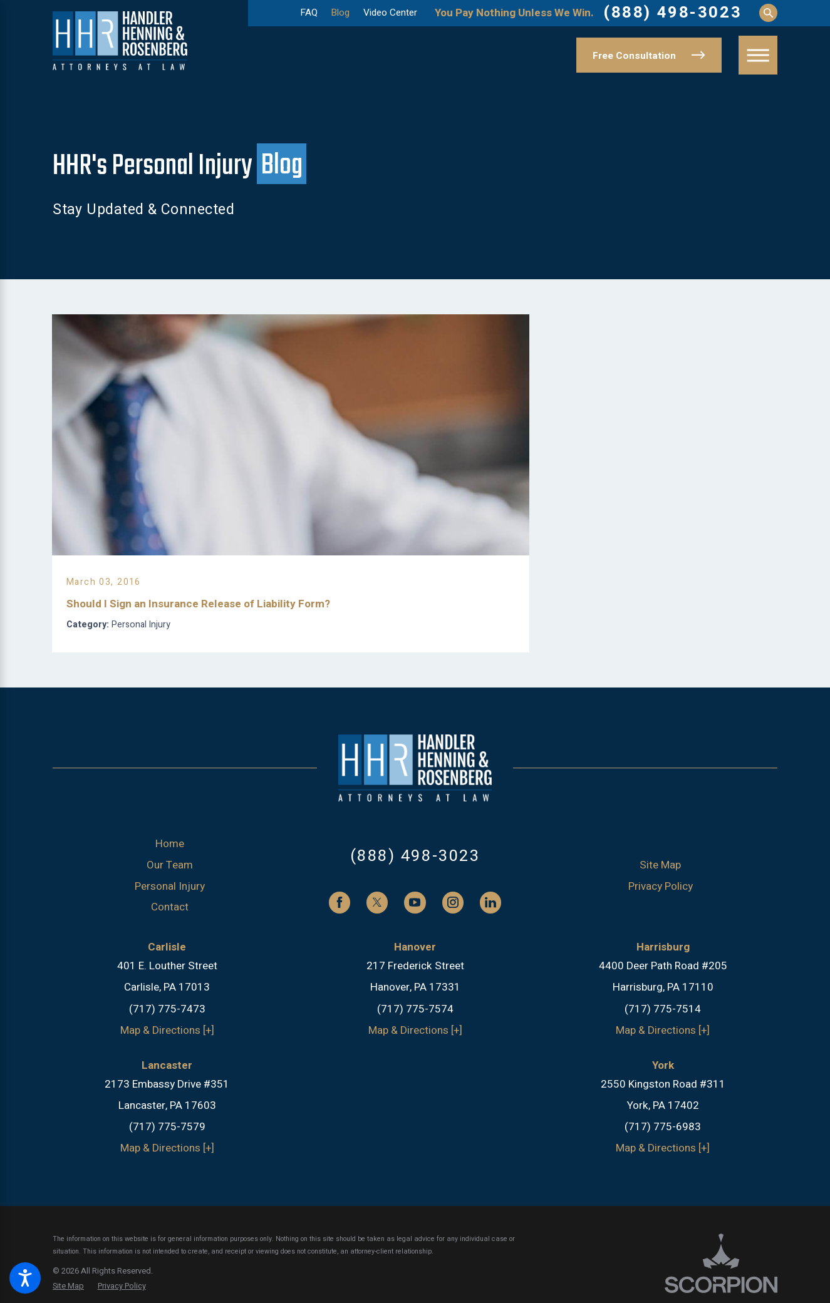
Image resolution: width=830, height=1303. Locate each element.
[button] (25, 1278)
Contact (170, 919)
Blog (340, 12)
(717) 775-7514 (663, 1021)
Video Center (390, 12)
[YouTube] (414, 914)
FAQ (309, 12)
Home (169, 856)
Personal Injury (170, 898)
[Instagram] (453, 914)
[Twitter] (377, 914)
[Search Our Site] (768, 13)
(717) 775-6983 (663, 1139)
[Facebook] (339, 914)
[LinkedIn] (490, 914)
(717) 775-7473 (167, 1021)
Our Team (170, 877)
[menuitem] (169, 856)
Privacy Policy (660, 898)
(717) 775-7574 (415, 1021)
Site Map (660, 877)
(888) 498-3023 (672, 13)
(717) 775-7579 (167, 1139)
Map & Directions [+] (167, 1043)
